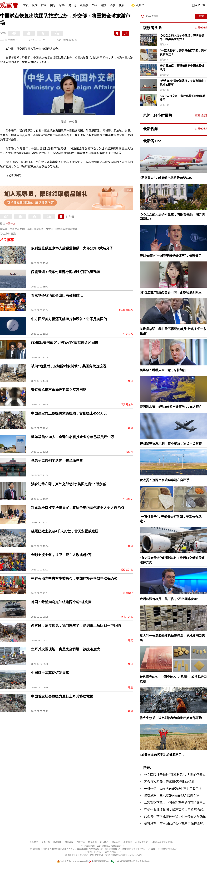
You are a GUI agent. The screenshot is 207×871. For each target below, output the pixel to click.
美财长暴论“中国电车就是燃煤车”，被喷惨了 (170, 256)
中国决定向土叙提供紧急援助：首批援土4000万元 (69, 413)
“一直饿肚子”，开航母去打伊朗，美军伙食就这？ (183, 52)
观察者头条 (127, 569)
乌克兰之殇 (127, 616)
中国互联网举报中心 (99, 861)
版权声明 (57, 842)
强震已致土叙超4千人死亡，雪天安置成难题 (64, 531)
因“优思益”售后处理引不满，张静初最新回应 (170, 292)
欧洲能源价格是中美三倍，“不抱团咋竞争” (169, 599)
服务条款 (69, 842)
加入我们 (104, 842)
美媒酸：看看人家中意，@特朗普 (163, 370)
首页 (26, 5)
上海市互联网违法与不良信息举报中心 (130, 861)
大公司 (129, 451)
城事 (112, 5)
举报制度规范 (141, 842)
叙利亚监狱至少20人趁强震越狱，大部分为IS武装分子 (72, 248)
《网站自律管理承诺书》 (162, 842)
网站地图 (116, 842)
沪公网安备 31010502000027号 (72, 861)
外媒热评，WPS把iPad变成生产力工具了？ (173, 789)
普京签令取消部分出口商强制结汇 (57, 295)
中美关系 (128, 333)
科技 (103, 5)
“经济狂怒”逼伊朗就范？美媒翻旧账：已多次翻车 (183, 82)
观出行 (72, 5)
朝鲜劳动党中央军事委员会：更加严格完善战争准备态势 (74, 578)
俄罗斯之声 (127, 404)
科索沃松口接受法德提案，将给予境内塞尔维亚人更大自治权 (77, 508)
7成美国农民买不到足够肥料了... (162, 755)
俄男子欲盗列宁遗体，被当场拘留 (57, 460)
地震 (130, 381)
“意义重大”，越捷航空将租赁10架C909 (166, 178)
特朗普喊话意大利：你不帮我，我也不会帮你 (171, 443)
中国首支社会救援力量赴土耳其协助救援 (62, 696)
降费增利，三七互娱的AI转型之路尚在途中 (173, 795)
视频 (121, 5)
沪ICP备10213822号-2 (39, 849)
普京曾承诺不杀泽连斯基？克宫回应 (58, 390)
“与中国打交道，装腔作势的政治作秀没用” (182, 97)
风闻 (35, 5)
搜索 (201, 16)
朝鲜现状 (128, 593)
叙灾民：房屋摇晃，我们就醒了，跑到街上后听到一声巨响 (76, 625)
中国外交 (10, 223)
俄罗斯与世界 (125, 310)
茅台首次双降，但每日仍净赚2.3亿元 (169, 782)
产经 (94, 5)
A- (36, 40)
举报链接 (128, 842)
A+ (44, 40)
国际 (53, 5)
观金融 (84, 5)
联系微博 (92, 842)
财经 (44, 5)
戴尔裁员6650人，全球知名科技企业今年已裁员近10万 (72, 437)
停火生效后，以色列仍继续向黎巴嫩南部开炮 (171, 718)
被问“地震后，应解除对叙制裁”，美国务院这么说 (68, 366)
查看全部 (201, 28)
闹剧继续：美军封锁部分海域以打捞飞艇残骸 (65, 272)
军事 (62, 5)
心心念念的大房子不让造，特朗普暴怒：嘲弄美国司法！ (182, 37)
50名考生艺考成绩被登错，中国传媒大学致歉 (175, 816)
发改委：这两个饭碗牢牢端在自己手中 (166, 480)
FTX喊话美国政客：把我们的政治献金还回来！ (66, 342)
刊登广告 (81, 842)
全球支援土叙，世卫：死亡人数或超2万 (61, 555)
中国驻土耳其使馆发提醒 (50, 673)
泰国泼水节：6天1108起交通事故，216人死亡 (171, 407)
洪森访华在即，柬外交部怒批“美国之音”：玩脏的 (68, 484)
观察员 (138, 6)
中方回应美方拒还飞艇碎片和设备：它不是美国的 (69, 319)
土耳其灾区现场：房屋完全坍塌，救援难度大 (65, 649)
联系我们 (34, 842)
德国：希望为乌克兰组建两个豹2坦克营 (61, 602)
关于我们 (45, 842)
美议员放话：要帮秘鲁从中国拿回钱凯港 (182, 67)
